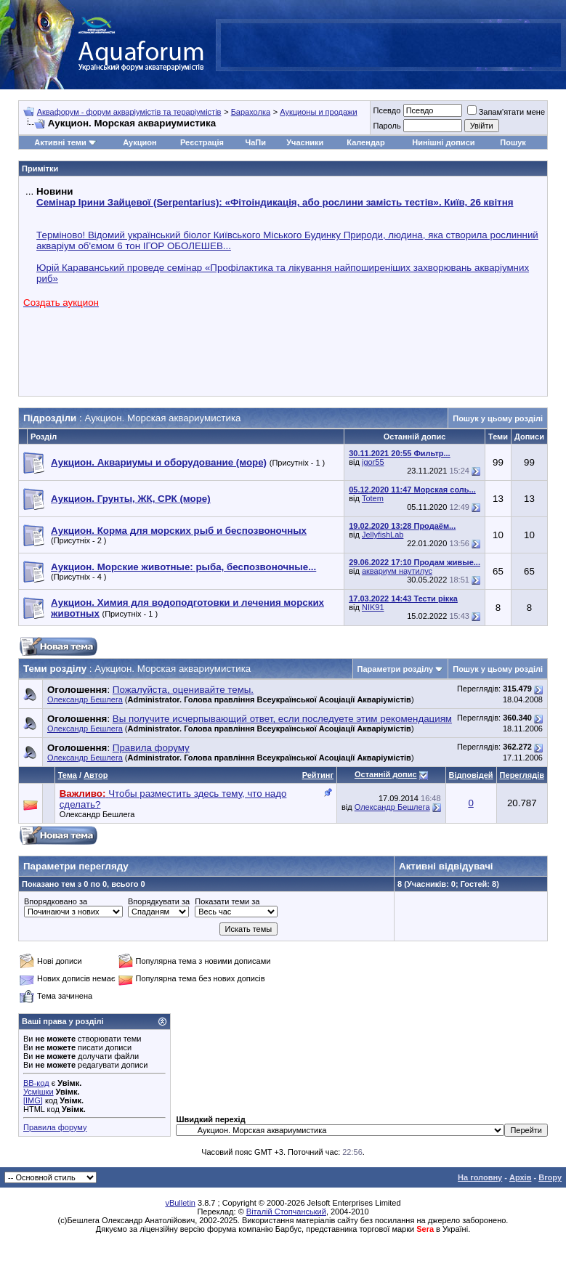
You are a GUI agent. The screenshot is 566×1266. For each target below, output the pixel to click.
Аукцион (139, 142)
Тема (67, 775)
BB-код (36, 1083)
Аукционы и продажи (318, 111)
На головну (480, 1177)
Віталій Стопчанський (286, 1211)
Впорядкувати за (159, 901)
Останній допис (386, 774)
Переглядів (522, 775)
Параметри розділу (395, 669)
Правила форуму (54, 1127)
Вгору (550, 1177)
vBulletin (180, 1202)
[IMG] (33, 1100)
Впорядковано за (55, 901)
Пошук (512, 142)
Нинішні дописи (443, 142)
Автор (96, 775)
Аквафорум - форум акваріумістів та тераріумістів (129, 111)
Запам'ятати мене (506, 111)
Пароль (386, 125)
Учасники (304, 142)
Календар (365, 142)
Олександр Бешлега (85, 699)
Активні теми (60, 142)
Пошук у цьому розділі (498, 418)
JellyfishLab (382, 534)
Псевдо (386, 110)
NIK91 (373, 607)
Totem (373, 498)
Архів (520, 1177)
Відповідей (471, 775)
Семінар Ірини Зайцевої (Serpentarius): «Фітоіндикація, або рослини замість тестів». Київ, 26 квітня (274, 202)
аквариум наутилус (397, 571)
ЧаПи (255, 142)
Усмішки (38, 1091)
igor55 (373, 462)
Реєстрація (202, 142)
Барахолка (250, 111)
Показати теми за (227, 901)
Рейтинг (317, 775)
